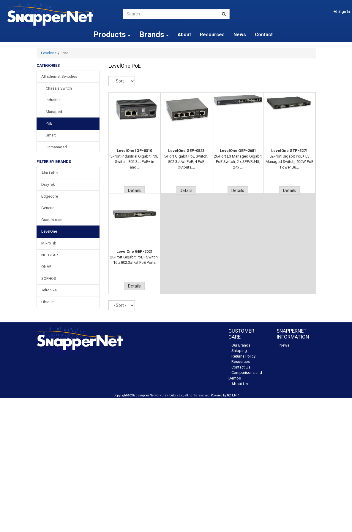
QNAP (46, 266)
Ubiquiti (48, 302)
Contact (264, 34)
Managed (54, 111)
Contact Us (240, 367)
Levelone (48, 53)
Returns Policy (243, 356)
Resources (212, 34)
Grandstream (52, 219)
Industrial (53, 100)
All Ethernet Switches (59, 76)
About (184, 34)
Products (112, 34)
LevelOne (49, 231)
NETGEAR (49, 255)
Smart (51, 135)
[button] (342, 11)
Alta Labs (49, 173)
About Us (239, 384)
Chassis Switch (59, 88)
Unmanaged (56, 147)
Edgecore (49, 196)
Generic (47, 208)
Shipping (239, 350)
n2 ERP (233, 395)
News (239, 34)
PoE (49, 123)
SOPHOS (48, 278)
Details (134, 190)
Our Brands (240, 345)
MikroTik (48, 243)
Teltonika (49, 290)
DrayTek (48, 184)
